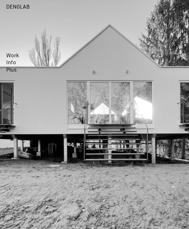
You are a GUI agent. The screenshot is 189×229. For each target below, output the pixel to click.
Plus (11, 70)
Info (11, 63)
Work (12, 56)
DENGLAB (18, 7)
